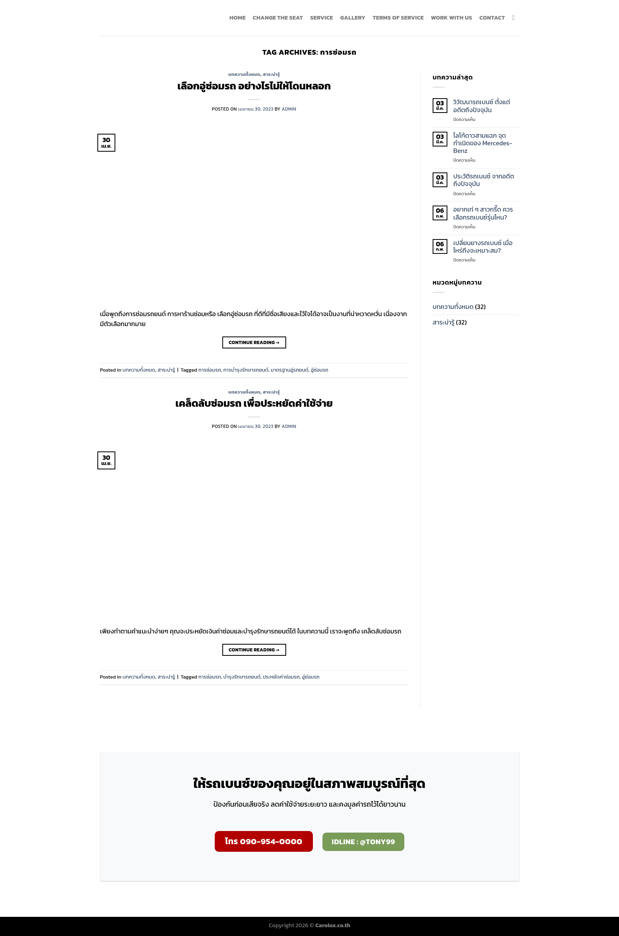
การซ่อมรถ (209, 370)
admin (289, 109)
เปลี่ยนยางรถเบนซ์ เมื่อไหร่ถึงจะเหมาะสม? (482, 246)
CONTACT (492, 17)
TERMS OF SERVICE (398, 17)
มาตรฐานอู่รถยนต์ (290, 370)
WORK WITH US (451, 17)
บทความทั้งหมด (244, 74)
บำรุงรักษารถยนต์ (241, 677)
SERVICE (321, 17)
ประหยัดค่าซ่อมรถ (281, 677)
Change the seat (278, 17)
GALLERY (352, 17)
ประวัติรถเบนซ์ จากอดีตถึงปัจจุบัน (483, 180)
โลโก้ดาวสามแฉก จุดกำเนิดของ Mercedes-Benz (482, 143)
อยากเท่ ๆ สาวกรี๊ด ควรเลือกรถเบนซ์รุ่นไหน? (483, 213)
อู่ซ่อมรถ (319, 370)
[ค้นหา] (515, 18)
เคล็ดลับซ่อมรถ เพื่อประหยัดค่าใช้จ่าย (254, 403)
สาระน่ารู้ (271, 74)
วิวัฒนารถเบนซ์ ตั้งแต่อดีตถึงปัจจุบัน (481, 105)
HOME (237, 17)
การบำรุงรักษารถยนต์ (245, 370)
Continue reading (254, 342)
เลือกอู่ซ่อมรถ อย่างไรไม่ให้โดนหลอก (254, 85)
